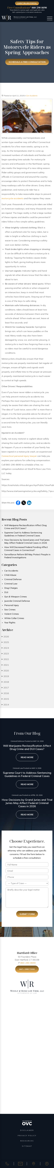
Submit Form (27, 914)
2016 (5, 693)
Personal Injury (11, 605)
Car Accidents (31, 96)
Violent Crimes (11, 613)
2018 (5, 682)
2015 (5, 699)
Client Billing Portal (27, 3)
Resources (27, 1141)
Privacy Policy (27, 1136)
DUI (6, 592)
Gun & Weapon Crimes (15, 596)
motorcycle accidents (12, 198)
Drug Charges (11, 588)
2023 (5, 653)
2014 (5, 704)
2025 (5, 642)
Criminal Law (10, 583)
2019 (5, 676)
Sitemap (27, 1146)
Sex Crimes (9, 609)
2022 (5, 659)
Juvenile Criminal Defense (17, 601)
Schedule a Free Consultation (27, 62)
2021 (5, 665)
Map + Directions (27, 970)
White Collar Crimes (14, 618)
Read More (27, 757)
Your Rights (9, 622)
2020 (5, 670)
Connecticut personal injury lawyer (19, 456)
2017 (5, 687)
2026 (5, 636)
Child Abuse (10, 575)
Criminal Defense (13, 579)
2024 (5, 648)
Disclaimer (27, 1130)
